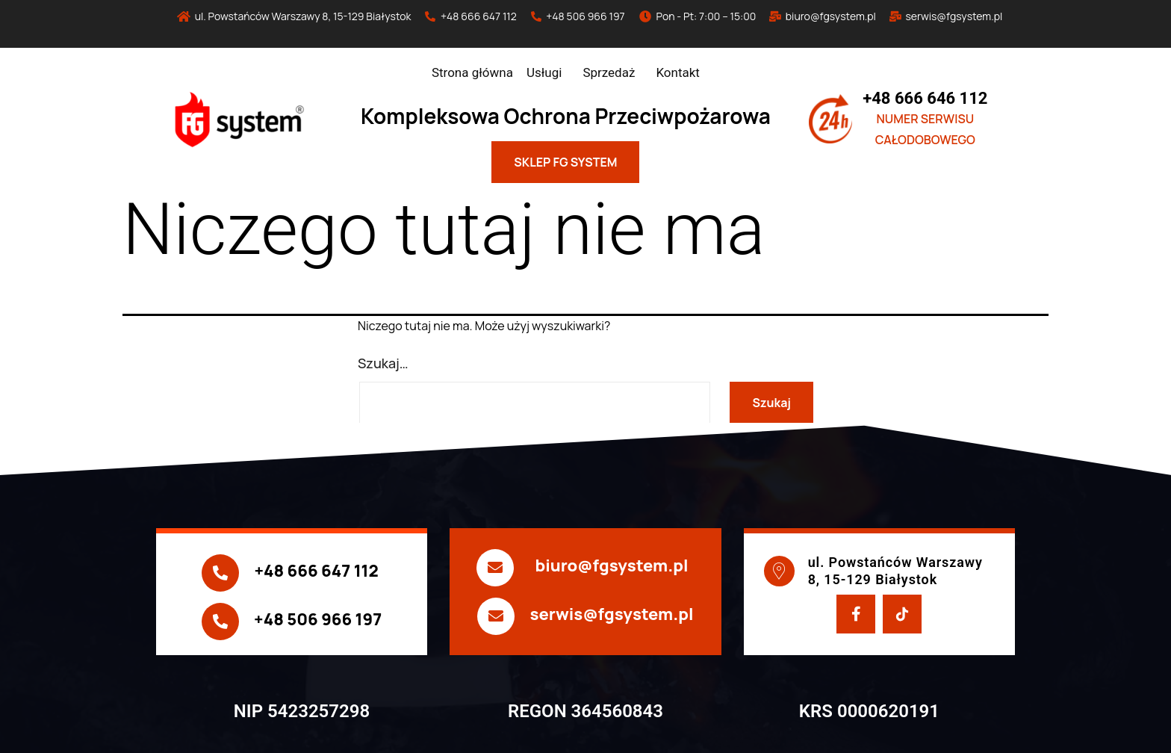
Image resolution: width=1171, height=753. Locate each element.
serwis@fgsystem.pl (611, 614)
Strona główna (472, 72)
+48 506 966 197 (318, 619)
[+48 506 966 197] (220, 621)
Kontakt (678, 72)
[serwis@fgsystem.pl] (496, 616)
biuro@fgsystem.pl (611, 565)
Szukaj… (383, 363)
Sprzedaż (609, 72)
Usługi (544, 72)
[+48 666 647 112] (220, 573)
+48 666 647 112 (316, 571)
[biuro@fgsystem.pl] (495, 567)
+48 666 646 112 (925, 98)
